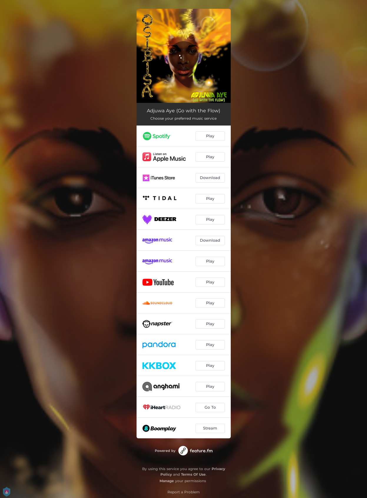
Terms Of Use (193, 474)
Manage (167, 481)
